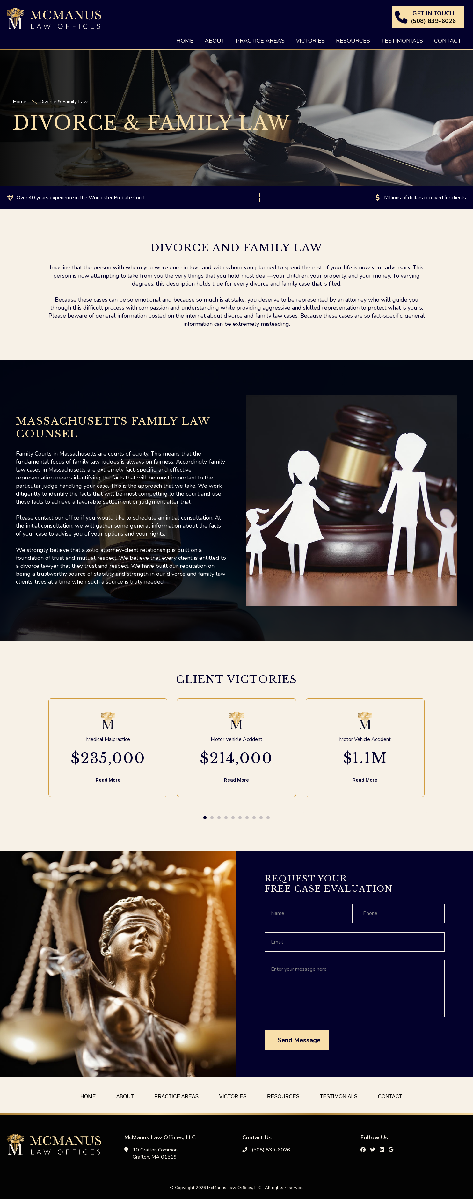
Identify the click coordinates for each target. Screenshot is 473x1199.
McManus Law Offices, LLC (53, 18)
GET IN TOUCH (433, 17)
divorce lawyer (39, 566)
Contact (390, 1096)
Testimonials (338, 1096)
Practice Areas (176, 1096)
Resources (283, 1096)
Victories (233, 1096)
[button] (205, 817)
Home (88, 1096)
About (125, 1096)
